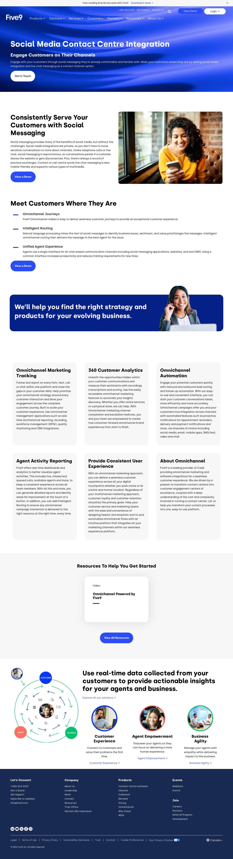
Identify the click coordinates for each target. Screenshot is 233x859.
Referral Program (182, 814)
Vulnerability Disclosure (76, 840)
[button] (227, 3)
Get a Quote (18, 790)
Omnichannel (126, 807)
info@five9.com (19, 803)
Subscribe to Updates (23, 798)
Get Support (143, 10)
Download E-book (142, 3)
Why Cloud (124, 811)
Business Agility (199, 763)
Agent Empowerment (151, 758)
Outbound (124, 794)
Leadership (71, 790)
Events (176, 790)
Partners (177, 810)
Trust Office (71, 807)
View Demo (190, 11)
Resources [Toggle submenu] (133, 18)
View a (23, 265)
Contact (69, 798)
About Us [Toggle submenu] (154, 18)
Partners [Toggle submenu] (113, 18)
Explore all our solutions (98, 697)
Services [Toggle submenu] (75, 18)
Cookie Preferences (132, 840)
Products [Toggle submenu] (36, 18)
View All (116, 637)
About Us (70, 786)
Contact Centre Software (133, 786)
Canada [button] (215, 840)
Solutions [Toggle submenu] (55, 18)
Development (180, 819)
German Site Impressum (78, 811)
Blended (123, 798)
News (68, 794)
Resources (70, 803)
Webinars (177, 786)
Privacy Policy (50, 840)
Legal (14, 840)
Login (213, 11)
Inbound (123, 790)
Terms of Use (29, 840)
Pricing (122, 803)
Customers (95, 18)
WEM (121, 815)
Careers (177, 806)
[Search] (169, 11)
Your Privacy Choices (161, 840)
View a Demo (23, 176)
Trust (98, 840)
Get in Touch (23, 76)
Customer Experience (103, 763)
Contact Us (158, 10)
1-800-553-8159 (126, 10)
